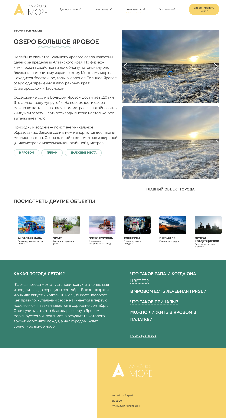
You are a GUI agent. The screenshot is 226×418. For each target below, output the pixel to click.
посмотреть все (143, 335)
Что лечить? (167, 9)
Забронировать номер (204, 9)
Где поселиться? (71, 9)
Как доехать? (104, 9)
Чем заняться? (136, 9)
